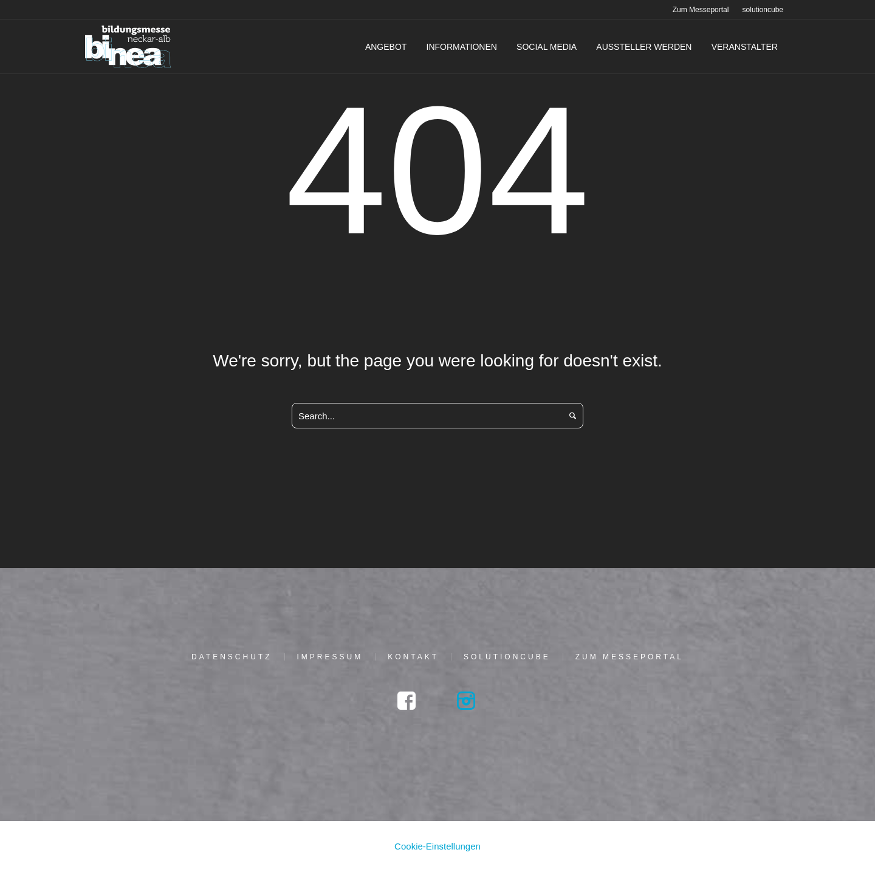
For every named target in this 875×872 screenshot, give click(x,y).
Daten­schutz (231, 657)
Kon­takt (413, 657)
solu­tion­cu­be (507, 657)
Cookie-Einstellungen (437, 846)
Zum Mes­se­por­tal (629, 657)
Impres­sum (330, 657)
